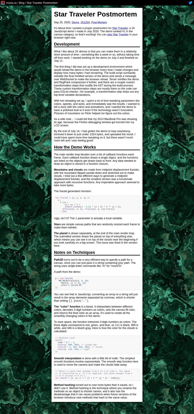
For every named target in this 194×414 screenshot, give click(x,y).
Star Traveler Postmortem (42, 2)
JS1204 (85, 22)
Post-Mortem (99, 22)
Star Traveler (120, 28)
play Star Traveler (118, 34)
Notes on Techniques (76, 252)
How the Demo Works (77, 147)
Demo (75, 22)
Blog (21, 2)
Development (69, 44)
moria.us (8, 2)
